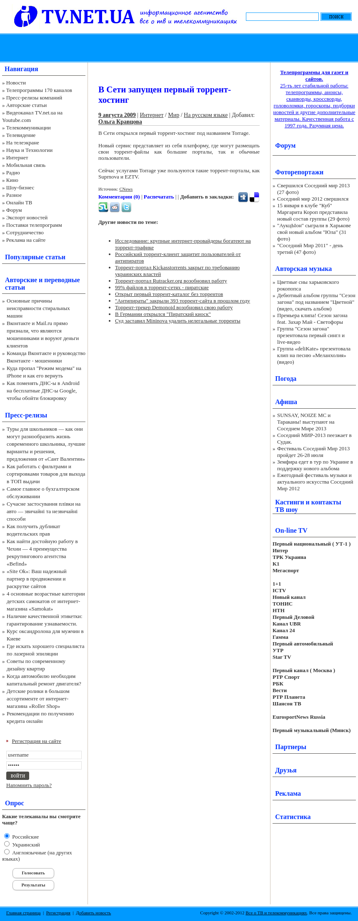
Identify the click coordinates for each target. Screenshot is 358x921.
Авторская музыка (303, 268)
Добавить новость (93, 912)
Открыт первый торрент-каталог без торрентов (169, 294)
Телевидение (21, 135)
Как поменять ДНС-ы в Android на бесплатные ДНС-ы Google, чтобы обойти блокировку (43, 390)
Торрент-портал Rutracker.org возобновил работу (171, 281)
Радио (13, 172)
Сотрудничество (25, 232)
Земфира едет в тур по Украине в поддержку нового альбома (315, 465)
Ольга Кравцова (120, 122)
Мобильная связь (25, 165)
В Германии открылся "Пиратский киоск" (163, 314)
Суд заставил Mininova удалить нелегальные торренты (177, 321)
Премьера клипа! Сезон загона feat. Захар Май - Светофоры (312, 318)
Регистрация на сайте (36, 741)
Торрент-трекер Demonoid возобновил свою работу (174, 307)
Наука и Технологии (29, 150)
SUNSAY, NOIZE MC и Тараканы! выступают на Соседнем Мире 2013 (305, 422)
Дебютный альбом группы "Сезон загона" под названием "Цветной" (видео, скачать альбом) (316, 302)
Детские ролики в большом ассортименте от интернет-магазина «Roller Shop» (38, 698)
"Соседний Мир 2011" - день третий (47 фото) (310, 248)
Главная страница (23, 912)
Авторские (21, 279)
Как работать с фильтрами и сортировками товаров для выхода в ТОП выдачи (46, 473)
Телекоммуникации (28, 127)
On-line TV (291, 530)
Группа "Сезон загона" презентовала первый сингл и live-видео (311, 335)
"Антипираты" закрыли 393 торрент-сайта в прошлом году (182, 301)
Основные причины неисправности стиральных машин (38, 308)
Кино (12, 180)
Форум (14, 210)
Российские (25, 837)
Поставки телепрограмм (34, 225)
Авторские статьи (26, 105)
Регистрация (58, 912)
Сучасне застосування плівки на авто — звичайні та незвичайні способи (43, 511)
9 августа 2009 (117, 115)
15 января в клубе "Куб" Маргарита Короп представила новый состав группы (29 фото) (313, 212)
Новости (16, 82)
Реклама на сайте (26, 240)
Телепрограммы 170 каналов (39, 90)
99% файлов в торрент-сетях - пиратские (162, 287)
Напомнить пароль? (29, 785)
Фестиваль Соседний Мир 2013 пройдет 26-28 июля (313, 451)
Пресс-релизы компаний (34, 97)
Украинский (25, 845)
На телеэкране (22, 142)
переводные (62, 279)
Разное (14, 195)
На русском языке (206, 115)
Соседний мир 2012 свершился (312, 199)
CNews (126, 188)
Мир (173, 115)
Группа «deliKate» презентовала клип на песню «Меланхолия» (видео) (313, 355)
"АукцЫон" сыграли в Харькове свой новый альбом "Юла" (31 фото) (314, 232)
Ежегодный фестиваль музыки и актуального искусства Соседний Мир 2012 (315, 482)
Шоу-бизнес (20, 187)
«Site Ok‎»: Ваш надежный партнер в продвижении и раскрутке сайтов (37, 578)
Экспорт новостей (27, 217)
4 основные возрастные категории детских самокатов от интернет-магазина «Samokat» (46, 601)
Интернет (17, 157)
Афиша (286, 401)
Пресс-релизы (26, 415)
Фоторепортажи (299, 172)
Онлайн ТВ (19, 202)
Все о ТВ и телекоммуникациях (276, 912)
